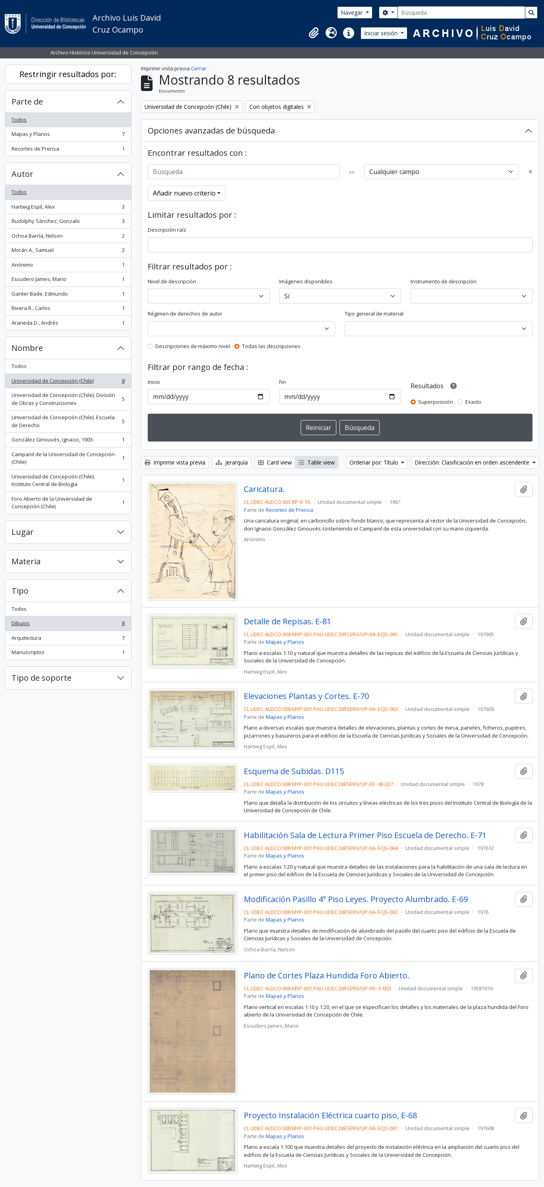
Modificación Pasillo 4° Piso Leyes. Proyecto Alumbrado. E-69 (356, 899)
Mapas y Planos (68, 135)
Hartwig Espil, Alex (68, 208)
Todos (19, 119)
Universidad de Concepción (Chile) (68, 382)
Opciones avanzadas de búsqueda (211, 130)
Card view (275, 462)
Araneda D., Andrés (68, 324)
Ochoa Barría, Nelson (68, 237)
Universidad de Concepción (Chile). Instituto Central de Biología (68, 480)
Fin (282, 381)
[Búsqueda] (461, 12)
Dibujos (68, 625)
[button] (313, 33)
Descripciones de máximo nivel (192, 346)
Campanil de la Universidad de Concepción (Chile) (68, 458)
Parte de (27, 101)
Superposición (435, 401)
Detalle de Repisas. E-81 (287, 621)
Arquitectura (68, 639)
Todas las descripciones (271, 346)
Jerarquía (232, 462)
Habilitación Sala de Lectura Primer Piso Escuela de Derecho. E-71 (365, 835)
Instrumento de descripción (443, 281)
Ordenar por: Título (374, 462)
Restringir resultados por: (67, 74)
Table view (317, 462)
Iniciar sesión (381, 33)
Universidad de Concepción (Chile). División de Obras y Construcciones (68, 399)
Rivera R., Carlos (68, 309)
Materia (26, 561)
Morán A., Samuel (68, 251)
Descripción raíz (167, 229)
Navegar (352, 12)
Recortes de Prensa (68, 150)
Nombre (27, 348)
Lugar (23, 532)
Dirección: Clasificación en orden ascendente (473, 462)
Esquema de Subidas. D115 (294, 771)
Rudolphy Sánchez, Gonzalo (68, 222)
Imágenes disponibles (305, 281)
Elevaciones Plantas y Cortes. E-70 (306, 696)
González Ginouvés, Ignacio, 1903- (68, 441)
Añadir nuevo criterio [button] (184, 193)
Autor (22, 173)
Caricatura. (264, 489)
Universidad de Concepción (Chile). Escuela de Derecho (68, 421)
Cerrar (198, 68)
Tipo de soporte (41, 677)
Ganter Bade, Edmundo (68, 295)
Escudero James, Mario (68, 280)
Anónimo (68, 266)
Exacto (473, 401)
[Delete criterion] (530, 172)
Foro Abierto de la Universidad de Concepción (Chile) (68, 502)
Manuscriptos (68, 654)
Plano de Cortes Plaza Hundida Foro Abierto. (326, 975)
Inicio (154, 381)
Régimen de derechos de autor (185, 313)
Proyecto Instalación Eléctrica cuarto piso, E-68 (330, 1115)
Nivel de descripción (172, 281)
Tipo (20, 590)
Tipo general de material (374, 313)
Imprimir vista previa (175, 462)
